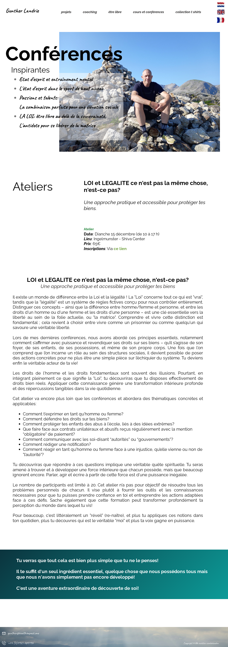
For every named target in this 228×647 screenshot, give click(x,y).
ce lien (120, 248)
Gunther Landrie (22, 10)
